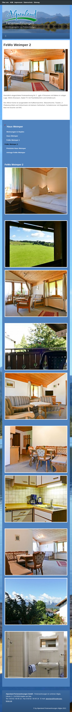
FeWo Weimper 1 (13, 140)
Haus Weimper (12, 136)
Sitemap (37, 2)
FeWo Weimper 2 (11, 144)
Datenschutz (28, 2)
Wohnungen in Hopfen (15, 132)
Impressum (18, 2)
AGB (11, 2)
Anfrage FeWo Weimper (15, 152)
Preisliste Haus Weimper (16, 148)
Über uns (5, 2)
